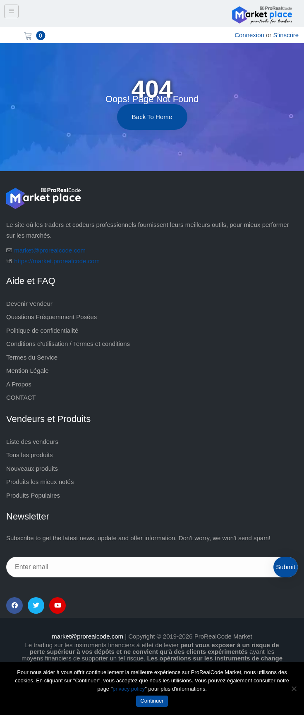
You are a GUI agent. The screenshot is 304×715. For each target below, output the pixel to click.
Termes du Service (31, 357)
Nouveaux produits (32, 468)
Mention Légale (27, 370)
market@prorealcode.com (50, 250)
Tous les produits (29, 454)
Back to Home (152, 116)
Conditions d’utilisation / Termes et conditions (68, 343)
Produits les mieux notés (40, 481)
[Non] (294, 688)
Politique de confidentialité (42, 330)
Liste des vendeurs (32, 441)
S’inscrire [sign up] (286, 34)
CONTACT (21, 397)
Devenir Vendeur (29, 303)
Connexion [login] (249, 34)
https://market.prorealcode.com (57, 261)
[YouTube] (57, 605)
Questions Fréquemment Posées (51, 316)
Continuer (151, 701)
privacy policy (129, 689)
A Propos (18, 384)
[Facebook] (14, 605)
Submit (285, 566)
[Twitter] (36, 605)
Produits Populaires (33, 495)
